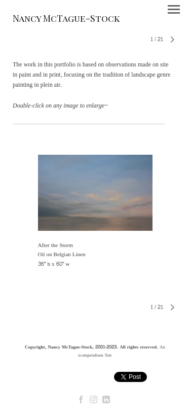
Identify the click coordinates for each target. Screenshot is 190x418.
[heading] (66, 19)
